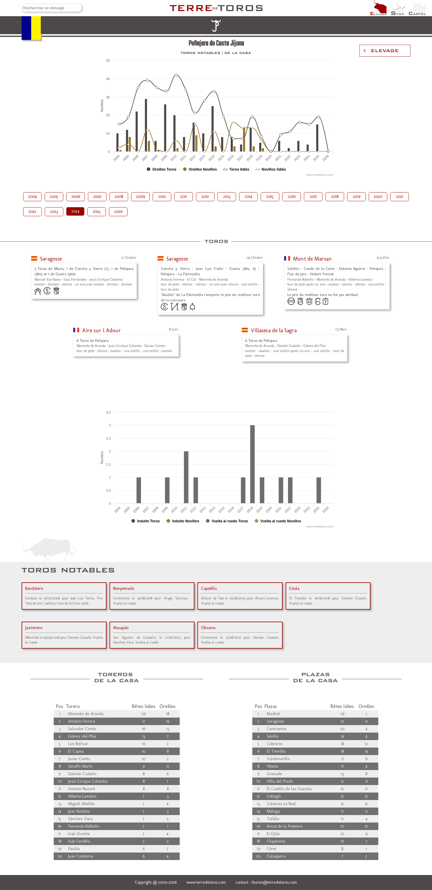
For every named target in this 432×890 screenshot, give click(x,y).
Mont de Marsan (312, 258)
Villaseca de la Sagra (274, 330)
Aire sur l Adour (101, 330)
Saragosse (51, 258)
